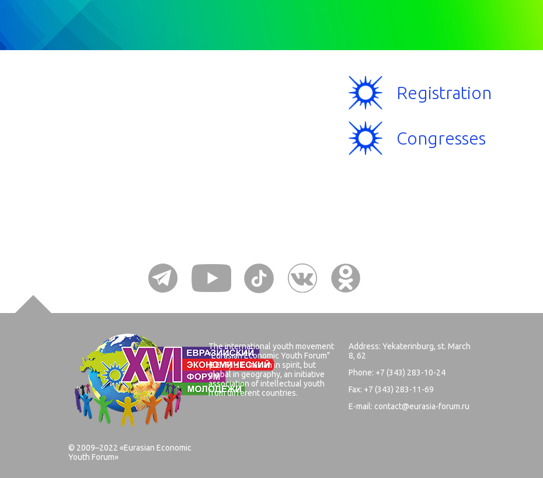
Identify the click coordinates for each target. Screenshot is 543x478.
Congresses (441, 138)
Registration (444, 93)
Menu (110, 114)
